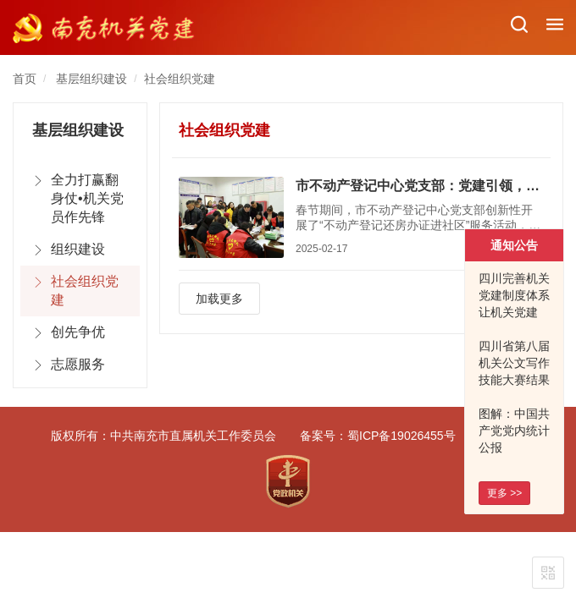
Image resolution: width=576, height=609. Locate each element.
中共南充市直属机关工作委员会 (193, 435)
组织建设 (78, 249)
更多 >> (504, 493)
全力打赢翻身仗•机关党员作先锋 (87, 198)
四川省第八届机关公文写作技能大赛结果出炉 (514, 371)
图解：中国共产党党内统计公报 (514, 430)
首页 (24, 78)
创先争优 (78, 332)
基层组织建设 (91, 78)
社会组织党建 (179, 78)
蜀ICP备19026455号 (401, 435)
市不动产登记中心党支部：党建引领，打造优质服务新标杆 (420, 185)
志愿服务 (78, 364)
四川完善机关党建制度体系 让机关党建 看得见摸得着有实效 (514, 312)
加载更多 (219, 298)
